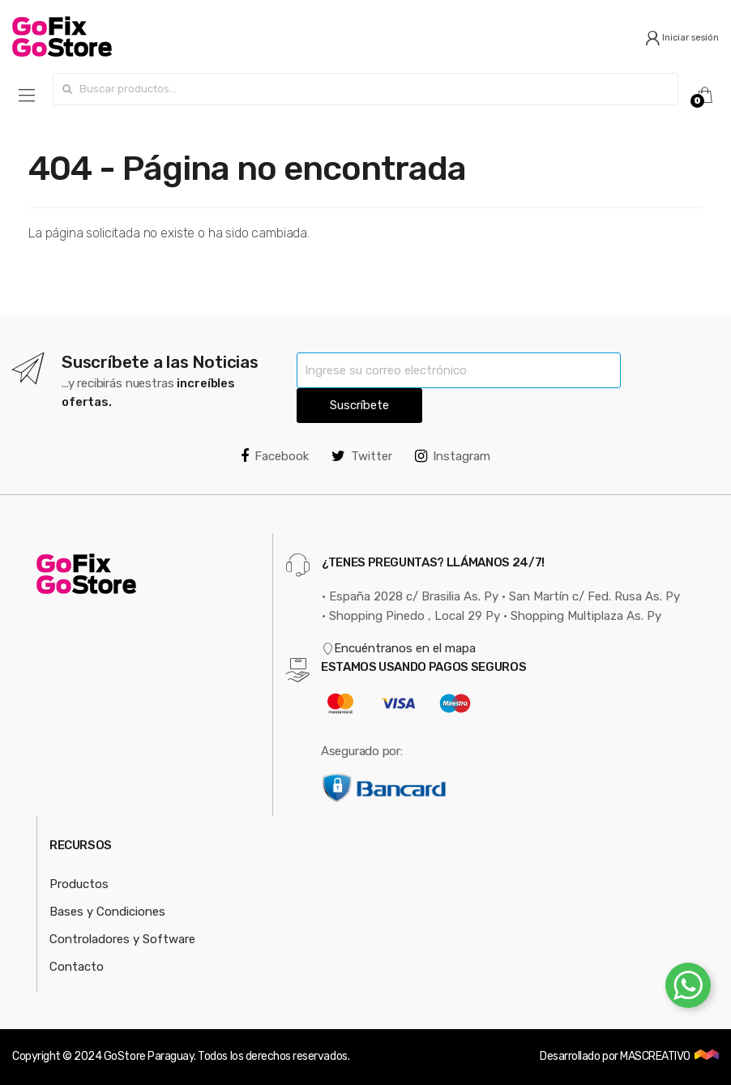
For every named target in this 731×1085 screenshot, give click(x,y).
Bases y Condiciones (107, 911)
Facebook (275, 456)
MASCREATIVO (656, 1056)
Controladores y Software (122, 939)
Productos (79, 884)
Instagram (452, 456)
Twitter (361, 456)
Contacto (76, 966)
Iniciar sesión (682, 37)
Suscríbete (359, 405)
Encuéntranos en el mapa (399, 648)
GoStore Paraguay (149, 1056)
